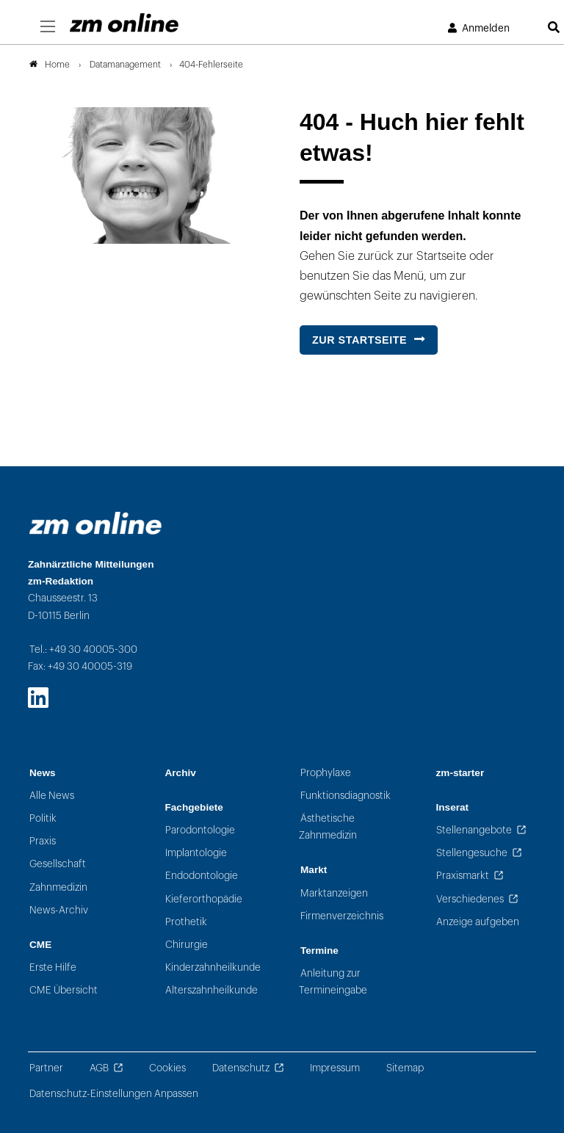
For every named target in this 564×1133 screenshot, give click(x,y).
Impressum (335, 1068)
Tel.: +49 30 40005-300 (83, 649)
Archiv (180, 772)
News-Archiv (58, 910)
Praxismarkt (462, 875)
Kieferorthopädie (203, 899)
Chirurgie (186, 944)
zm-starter (460, 772)
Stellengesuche (471, 853)
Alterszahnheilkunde (211, 990)
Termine (319, 950)
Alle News (51, 795)
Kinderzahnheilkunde (213, 967)
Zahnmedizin (58, 887)
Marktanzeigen (334, 893)
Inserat (452, 807)
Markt (313, 869)
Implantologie (196, 853)
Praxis (42, 841)
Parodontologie (200, 830)
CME (40, 944)
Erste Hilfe (52, 967)
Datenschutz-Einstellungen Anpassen (113, 1093)
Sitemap (405, 1068)
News (42, 772)
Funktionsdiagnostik (345, 795)
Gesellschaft (57, 864)
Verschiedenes (470, 899)
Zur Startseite (359, 340)
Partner (46, 1068)
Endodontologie (201, 875)
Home (49, 64)
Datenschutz (241, 1068)
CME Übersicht (63, 990)
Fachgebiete (194, 807)
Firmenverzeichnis (341, 916)
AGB (99, 1068)
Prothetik (186, 922)
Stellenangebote (474, 830)
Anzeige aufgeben (477, 922)
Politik (43, 818)
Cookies (167, 1068)
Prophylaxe (325, 773)
